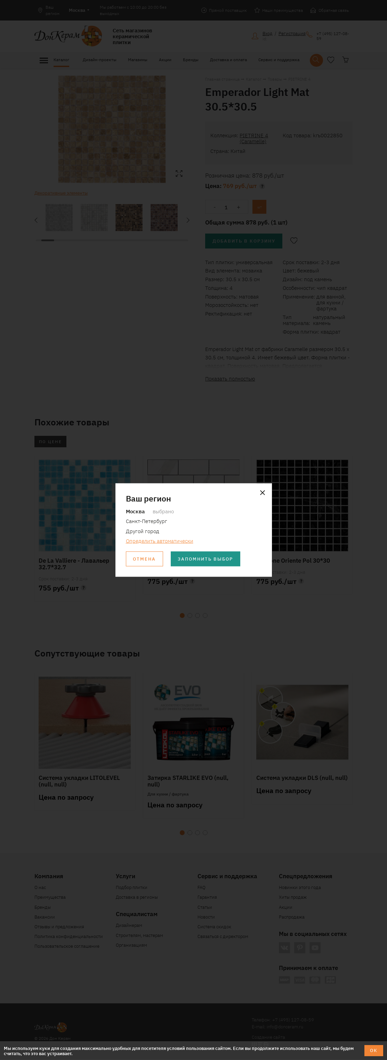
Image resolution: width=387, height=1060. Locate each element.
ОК (374, 1050)
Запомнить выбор (205, 559)
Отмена (144, 559)
